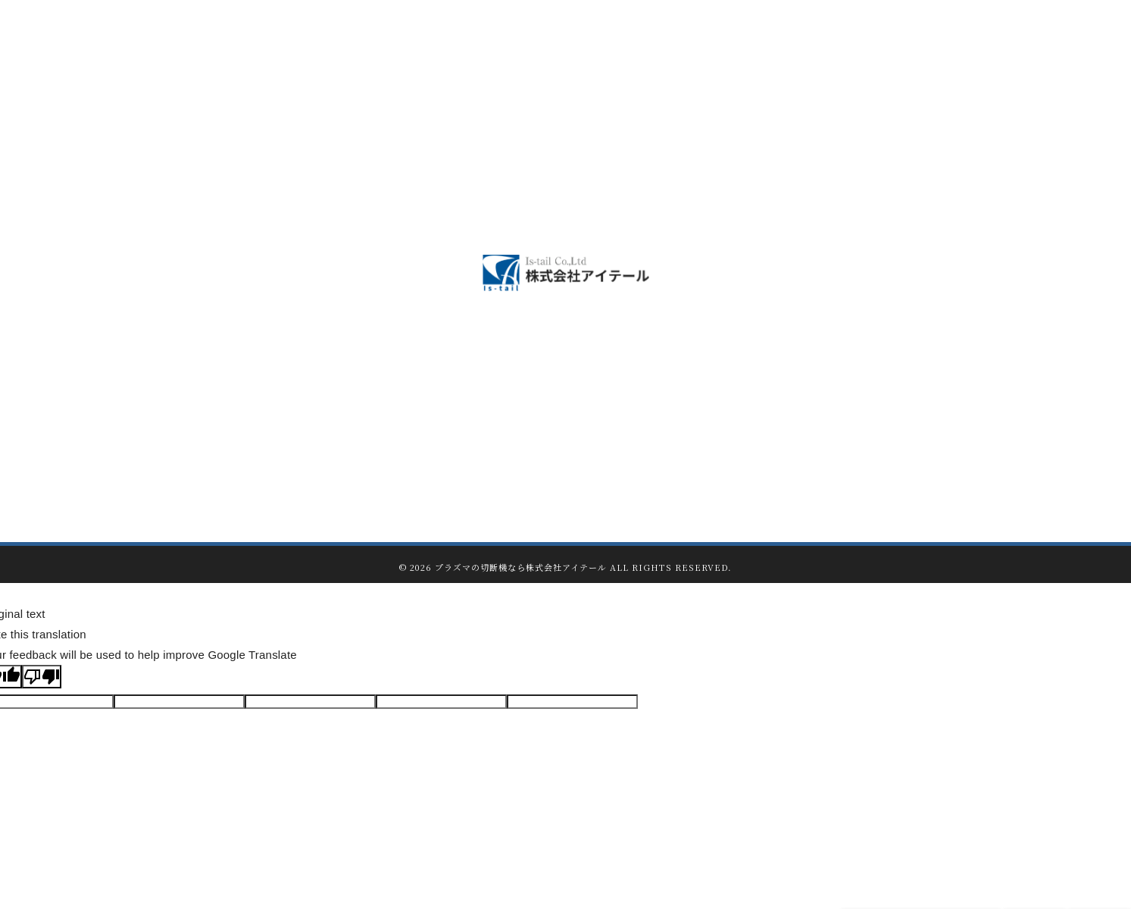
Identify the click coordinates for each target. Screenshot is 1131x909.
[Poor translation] (41, 676)
